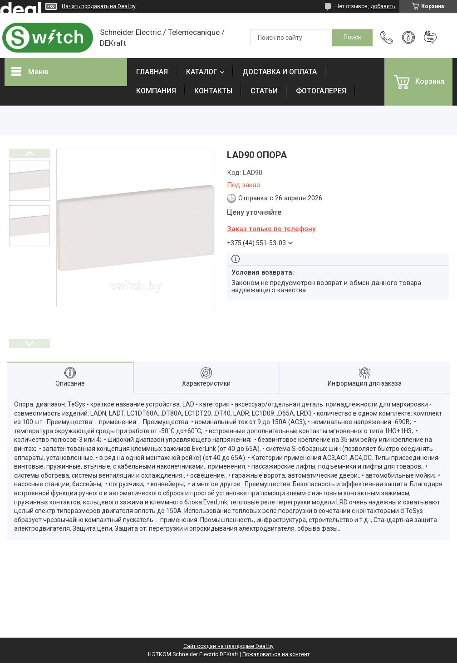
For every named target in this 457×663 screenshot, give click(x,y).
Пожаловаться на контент (276, 654)
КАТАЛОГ (201, 72)
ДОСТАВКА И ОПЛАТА (279, 72)
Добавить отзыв (430, 38)
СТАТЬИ (264, 91)
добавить (382, 6)
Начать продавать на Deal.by (99, 6)
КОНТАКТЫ (213, 91)
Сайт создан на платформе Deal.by (228, 646)
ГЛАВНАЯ (152, 72)
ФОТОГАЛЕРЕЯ (321, 91)
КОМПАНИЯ (156, 91)
